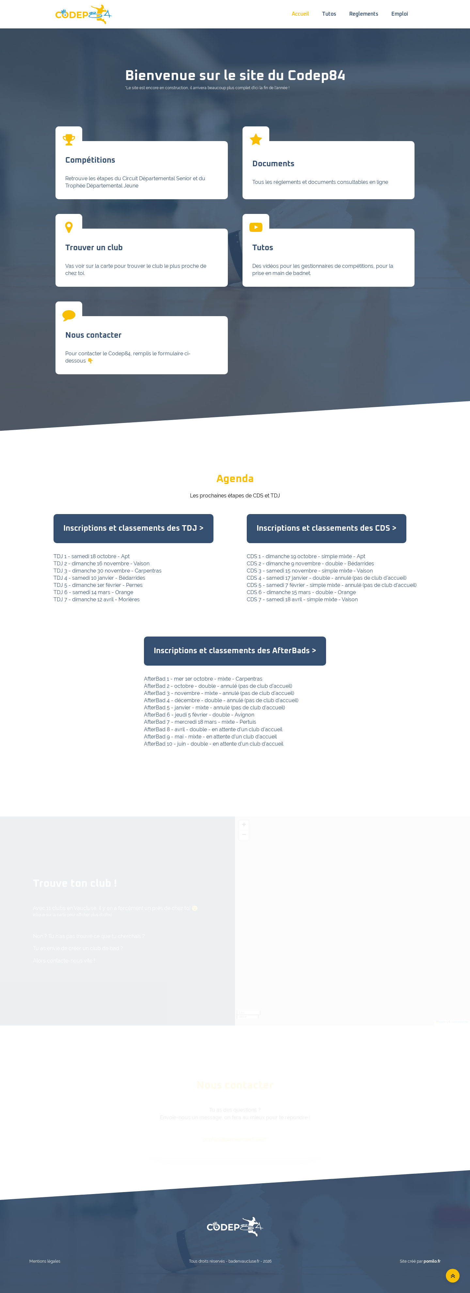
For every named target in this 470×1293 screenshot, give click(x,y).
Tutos (329, 14)
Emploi (399, 14)
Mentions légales (44, 1261)
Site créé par (420, 1261)
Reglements (363, 14)
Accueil (300, 14)
